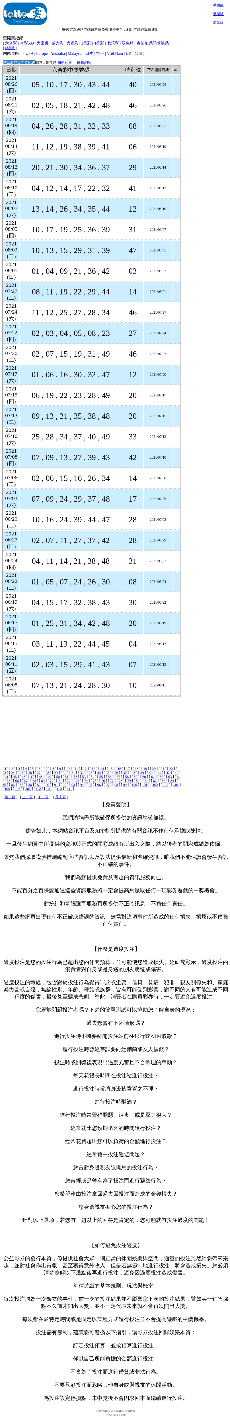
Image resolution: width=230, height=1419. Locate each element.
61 (152, 777)
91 (56, 785)
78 (120, 781)
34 (99, 773)
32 (82, 773)
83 (163, 781)
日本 (89, 53)
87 (21, 785)
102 (155, 785)
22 (171, 769)
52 (75, 777)
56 (109, 777)
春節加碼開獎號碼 (153, 43)
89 (39, 785)
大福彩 (72, 43)
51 (66, 777)
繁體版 (218, 14)
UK (128, 53)
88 (30, 785)
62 (161, 777)
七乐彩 (113, 43)
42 (168, 773)
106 (17, 789)
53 (84, 777)
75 (94, 781)
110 (59, 789)
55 (101, 777)
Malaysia (75, 53)
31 (73, 773)
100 (134, 785)
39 (142, 773)
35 (107, 773)
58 (127, 777)
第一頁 (9, 797)
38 (133, 773)
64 (178, 777)
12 (85, 769)
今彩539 (27, 43)
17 (128, 769)
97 (107, 785)
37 (125, 773)
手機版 (218, 5)
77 (112, 781)
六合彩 (11, 43)
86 (13, 785)
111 (69, 789)
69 (43, 781)
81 (146, 781)
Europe (42, 53)
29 (56, 773)
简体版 (218, 23)
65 (8, 781)
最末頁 (60, 797)
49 (49, 777)
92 (64, 785)
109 (48, 789)
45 (15, 777)
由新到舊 (65, 62)
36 (116, 773)
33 (90, 773)
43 (176, 773)
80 (138, 781)
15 (111, 769)
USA (29, 53)
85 (4, 785)
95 (90, 785)
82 (155, 781)
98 (116, 785)
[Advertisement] (91, 727)
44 (6, 777)
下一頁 (43, 797)
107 (28, 789)
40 (150, 773)
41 (159, 773)
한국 (100, 53)
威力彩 (57, 43)
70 (51, 781)
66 (17, 781)
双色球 (128, 43)
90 (47, 785)
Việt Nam (115, 53)
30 (64, 773)
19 (145, 769)
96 (99, 785)
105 (7, 789)
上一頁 (27, 797)
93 (73, 785)
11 (76, 769)
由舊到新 (84, 62)
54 (92, 777)
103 (165, 785)
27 (39, 773)
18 (136, 769)
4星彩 (99, 43)
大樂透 (43, 43)
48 (41, 777)
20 (154, 769)
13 (93, 769)
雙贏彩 (10, 48)
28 (47, 773)
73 (77, 781)
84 (172, 781)
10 (68, 769)
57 (118, 777)
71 (60, 781)
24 (13, 773)
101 (145, 785)
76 (103, 781)
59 (135, 777)
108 (38, 789)
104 (176, 785)
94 (82, 785)
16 (119, 769)
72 (68, 781)
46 (23, 777)
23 (4, 773)
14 (102, 769)
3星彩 (86, 43)
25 (21, 773)
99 (125, 785)
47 (32, 777)
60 (144, 777)
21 (162, 769)
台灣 (138, 53)
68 (34, 781)
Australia (57, 53)
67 (25, 781)
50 (58, 777)
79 (129, 781)
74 (86, 781)
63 (170, 777)
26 (30, 773)
